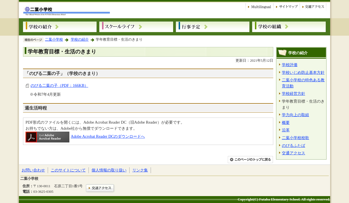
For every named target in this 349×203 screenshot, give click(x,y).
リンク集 (140, 170)
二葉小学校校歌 (295, 138)
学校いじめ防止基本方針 (303, 72)
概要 (286, 122)
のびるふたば (293, 145)
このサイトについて (68, 170)
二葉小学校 (54, 39)
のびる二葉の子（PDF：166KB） (59, 85)
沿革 (286, 130)
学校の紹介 (80, 39)
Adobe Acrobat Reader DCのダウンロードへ (85, 136)
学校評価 (289, 65)
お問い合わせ (33, 170)
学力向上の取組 (295, 115)
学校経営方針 (293, 93)
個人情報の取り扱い (109, 170)
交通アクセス (293, 153)
